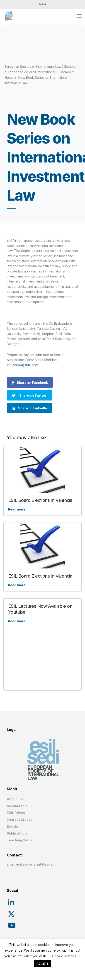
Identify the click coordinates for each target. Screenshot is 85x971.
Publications (17, 833)
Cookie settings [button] (64, 956)
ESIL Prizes (16, 813)
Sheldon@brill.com (24, 365)
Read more (16, 509)
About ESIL (15, 799)
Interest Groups (20, 820)
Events (12, 826)
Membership (17, 806)
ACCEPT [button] (42, 963)
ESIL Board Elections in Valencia (40, 500)
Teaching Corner (20, 840)
